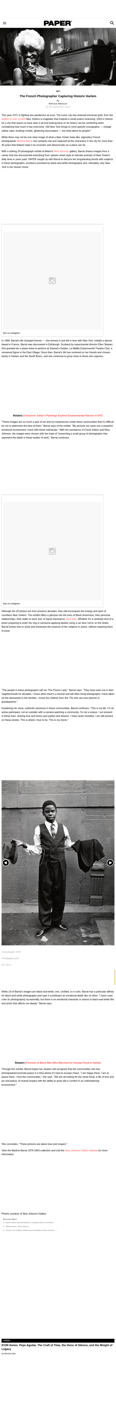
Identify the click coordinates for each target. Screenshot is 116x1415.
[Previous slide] (6, 863)
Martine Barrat (24, 141)
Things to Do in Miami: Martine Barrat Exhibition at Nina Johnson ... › (31, 1230)
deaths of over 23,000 (13, 119)
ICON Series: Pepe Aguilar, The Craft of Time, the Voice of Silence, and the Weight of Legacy (57, 1347)
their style (71, 619)
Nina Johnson (61, 151)
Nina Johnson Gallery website (81, 1150)
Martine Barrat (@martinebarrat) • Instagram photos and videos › (30, 1222)
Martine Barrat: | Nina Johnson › (18, 1226)
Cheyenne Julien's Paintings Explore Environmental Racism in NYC (63, 415)
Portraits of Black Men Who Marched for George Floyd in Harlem (63, 1062)
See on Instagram (11, 333)
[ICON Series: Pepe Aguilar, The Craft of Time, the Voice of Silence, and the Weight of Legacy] (58, 1311)
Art (58, 91)
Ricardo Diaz (10, 1353)
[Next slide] (110, 863)
